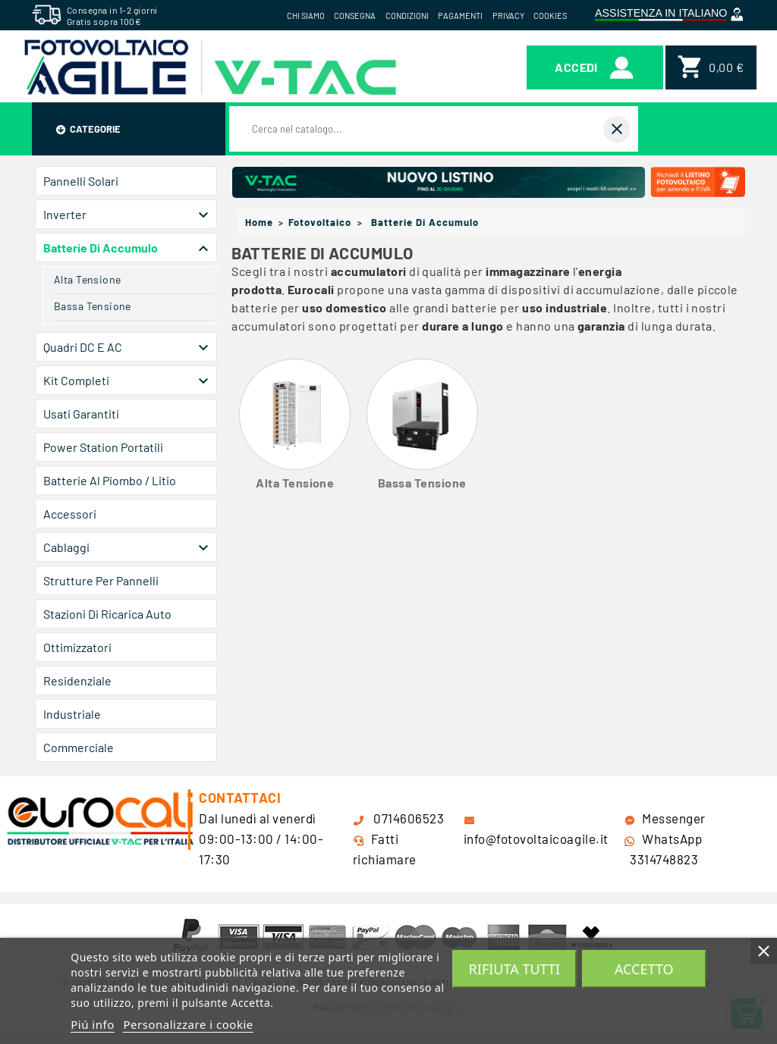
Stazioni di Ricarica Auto (107, 614)
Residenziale (77, 680)
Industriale (72, 714)
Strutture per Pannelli (101, 580)
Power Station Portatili (103, 447)
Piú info (93, 1024)
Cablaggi (66, 547)
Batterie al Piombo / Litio (109, 480)
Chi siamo (306, 15)
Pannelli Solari (80, 181)
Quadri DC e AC (82, 347)
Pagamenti (460, 15)
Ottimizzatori (77, 647)
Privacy (508, 15)
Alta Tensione (87, 279)
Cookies (550, 15)
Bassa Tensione (92, 305)
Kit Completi (76, 380)
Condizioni (407, 15)
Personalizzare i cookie (188, 1024)
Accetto (644, 969)
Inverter (65, 214)
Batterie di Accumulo (100, 247)
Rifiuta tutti (514, 969)
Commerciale (78, 747)
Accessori (69, 513)
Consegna (355, 15)
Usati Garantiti (81, 413)
